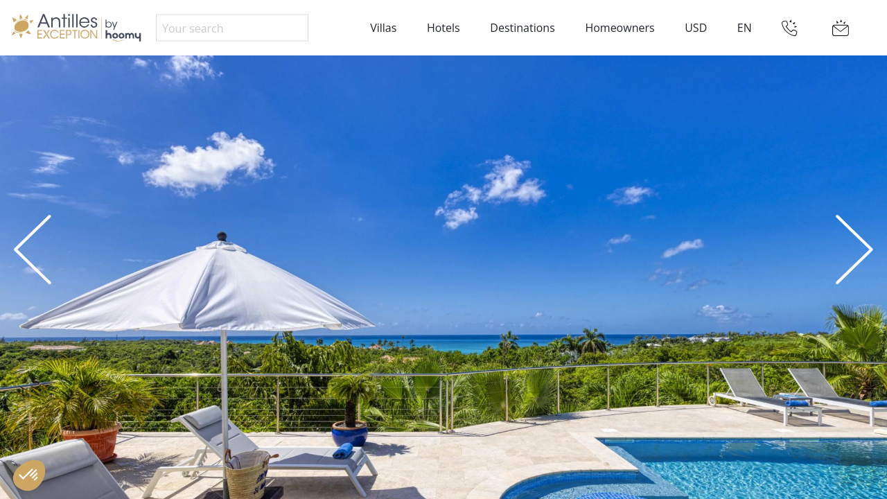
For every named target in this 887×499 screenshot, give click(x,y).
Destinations (522, 27)
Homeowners (619, 27)
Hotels (443, 27)
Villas (383, 27)
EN (744, 27)
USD (696, 27)
